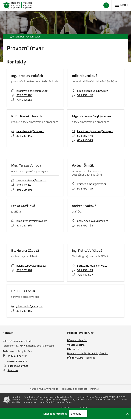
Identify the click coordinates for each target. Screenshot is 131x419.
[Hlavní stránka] (11, 36)
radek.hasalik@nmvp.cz (27, 131)
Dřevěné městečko (77, 340)
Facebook (10, 370)
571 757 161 (21, 225)
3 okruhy (78, 413)
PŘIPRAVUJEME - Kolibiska (81, 357)
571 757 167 (21, 270)
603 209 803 (21, 189)
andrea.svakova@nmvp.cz (90, 221)
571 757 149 (21, 135)
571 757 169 (21, 311)
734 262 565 (21, 100)
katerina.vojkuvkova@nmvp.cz (92, 131)
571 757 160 (21, 95)
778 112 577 (82, 275)
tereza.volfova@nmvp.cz (28, 180)
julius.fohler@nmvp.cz (26, 306)
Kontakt (19, 36)
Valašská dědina (75, 345)
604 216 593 (82, 140)
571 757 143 (82, 270)
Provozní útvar (32, 36)
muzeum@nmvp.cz (15, 366)
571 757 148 (82, 135)
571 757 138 (82, 95)
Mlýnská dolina (75, 349)
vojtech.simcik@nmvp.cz (89, 184)
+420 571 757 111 (18, 355)
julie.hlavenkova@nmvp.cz (90, 91)
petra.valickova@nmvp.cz (89, 265)
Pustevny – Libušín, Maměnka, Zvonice (87, 353)
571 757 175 (82, 188)
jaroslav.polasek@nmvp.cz (29, 91)
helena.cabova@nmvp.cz (28, 265)
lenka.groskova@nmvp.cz (29, 221)
